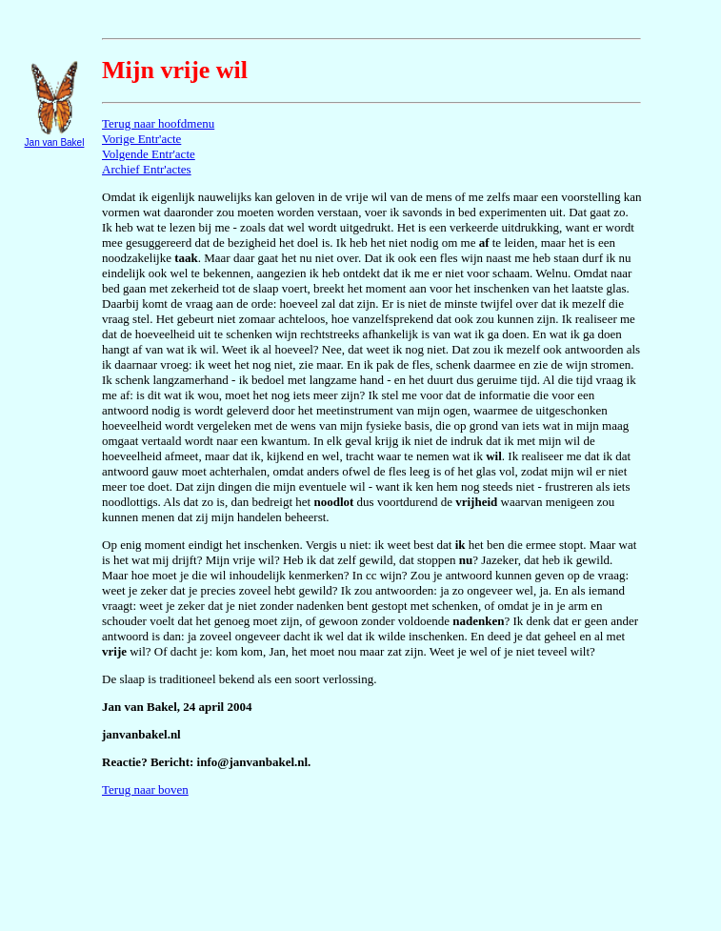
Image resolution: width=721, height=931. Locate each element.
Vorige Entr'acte (141, 139)
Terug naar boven (145, 789)
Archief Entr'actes (146, 169)
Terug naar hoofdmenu (158, 123)
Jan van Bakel (55, 142)
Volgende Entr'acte (148, 154)
